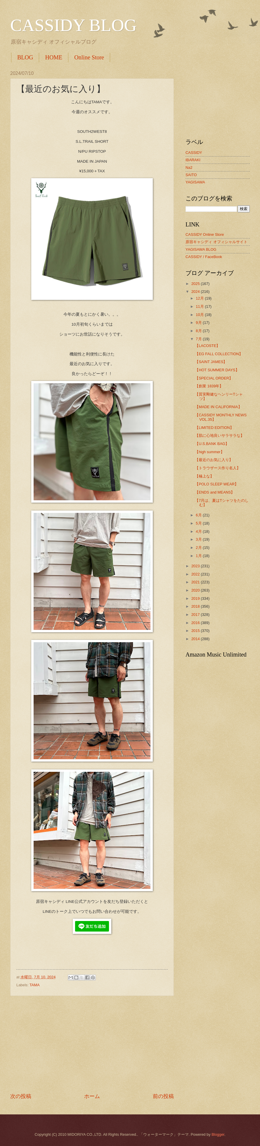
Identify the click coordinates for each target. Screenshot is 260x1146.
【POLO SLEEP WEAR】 (216, 484)
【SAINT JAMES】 (211, 362)
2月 (199, 547)
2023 (196, 566)
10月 (200, 314)
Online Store (89, 57)
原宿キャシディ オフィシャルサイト (216, 242)
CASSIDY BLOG (73, 25)
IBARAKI (193, 160)
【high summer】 (209, 452)
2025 (196, 283)
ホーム (92, 1096)
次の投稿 (20, 1096)
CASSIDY (194, 152)
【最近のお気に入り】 (214, 460)
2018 (196, 606)
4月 (199, 531)
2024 (196, 291)
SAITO (191, 175)
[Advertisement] (92, 1044)
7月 (199, 339)
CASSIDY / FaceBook (204, 257)
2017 (196, 614)
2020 (196, 590)
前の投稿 (163, 1096)
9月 (199, 322)
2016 (196, 623)
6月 (199, 515)
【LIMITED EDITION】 (214, 427)
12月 (200, 298)
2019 (196, 598)
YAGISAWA (195, 182)
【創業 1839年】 (209, 386)
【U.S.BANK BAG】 (212, 443)
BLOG (25, 57)
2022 (196, 574)
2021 (196, 582)
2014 (196, 639)
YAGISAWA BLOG (201, 249)
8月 (199, 331)
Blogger (218, 1134)
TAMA (35, 985)
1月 (199, 556)
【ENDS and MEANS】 (215, 492)
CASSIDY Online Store (205, 234)
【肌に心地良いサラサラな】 (219, 435)
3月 (199, 539)
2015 (196, 630)
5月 (199, 523)
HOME (53, 57)
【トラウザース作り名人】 (217, 468)
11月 (200, 306)
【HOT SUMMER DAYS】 (217, 370)
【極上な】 (204, 476)
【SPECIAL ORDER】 (214, 378)
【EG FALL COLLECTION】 (219, 354)
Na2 (189, 167)
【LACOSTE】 (207, 345)
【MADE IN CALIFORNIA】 (218, 407)
